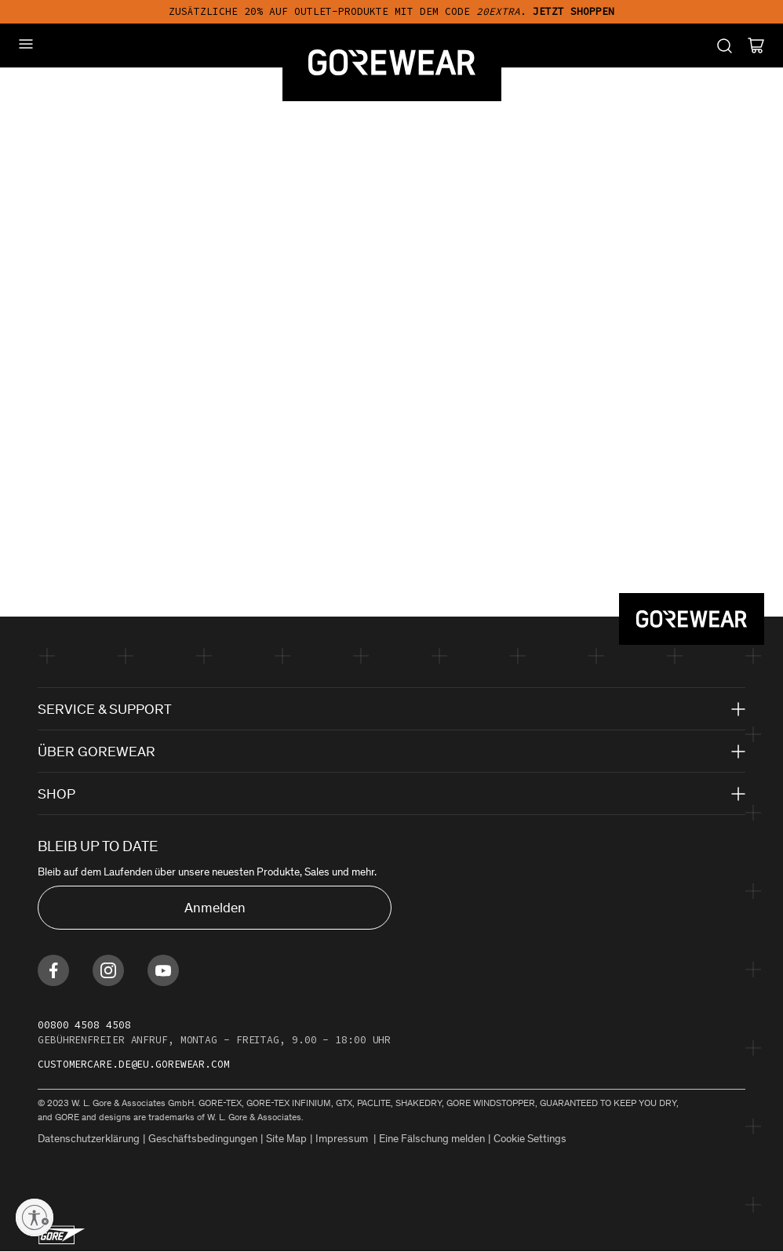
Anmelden (215, 907)
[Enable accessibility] (34, 1217)
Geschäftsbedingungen (202, 1138)
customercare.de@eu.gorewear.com (134, 1064)
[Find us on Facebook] (53, 970)
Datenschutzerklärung (89, 1138)
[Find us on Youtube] (163, 970)
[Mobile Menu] (26, 44)
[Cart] (756, 45)
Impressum (342, 1138)
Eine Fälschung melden (432, 1138)
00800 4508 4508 (84, 1025)
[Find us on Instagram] (108, 970)
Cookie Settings (529, 1138)
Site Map (286, 1138)
